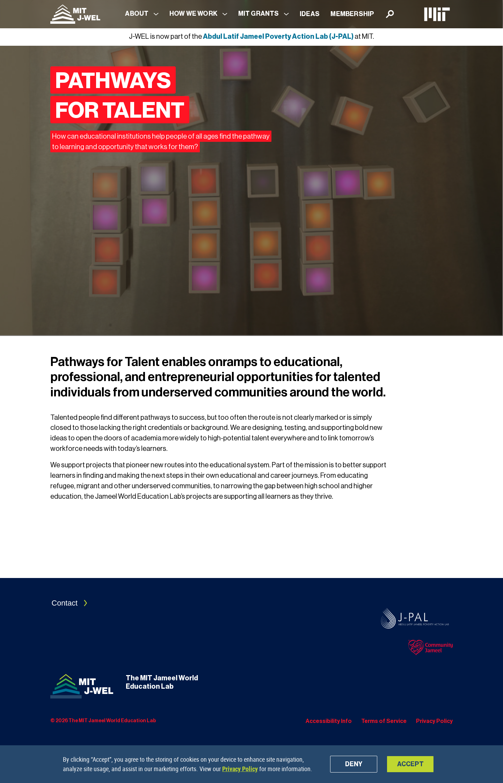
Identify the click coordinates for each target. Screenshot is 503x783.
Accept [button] (410, 764)
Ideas (310, 14)
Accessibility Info (329, 721)
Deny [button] (353, 764)
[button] (142, 14)
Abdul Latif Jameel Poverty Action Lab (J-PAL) (278, 36)
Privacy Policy (240, 769)
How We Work (193, 13)
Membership (352, 14)
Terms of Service (384, 721)
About (136, 13)
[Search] (390, 14)
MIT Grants (258, 13)
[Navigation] (75, 14)
